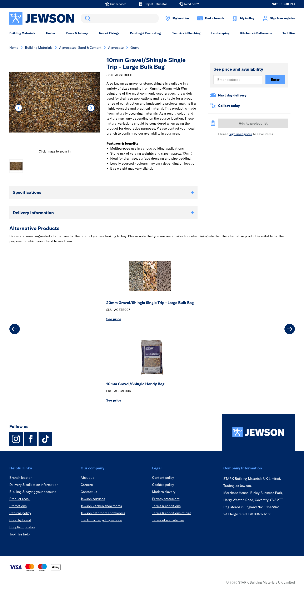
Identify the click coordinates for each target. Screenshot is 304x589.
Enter (275, 80)
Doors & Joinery (77, 33)
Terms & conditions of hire (171, 513)
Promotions (18, 506)
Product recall (19, 499)
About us (87, 477)
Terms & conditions (166, 506)
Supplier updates (22, 527)
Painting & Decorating (145, 33)
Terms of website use (168, 520)
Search (87, 18)
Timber (50, 33)
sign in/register (240, 134)
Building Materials (22, 33)
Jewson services (93, 499)
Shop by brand (20, 520)
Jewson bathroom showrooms (103, 513)
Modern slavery (163, 492)
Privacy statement (166, 499)
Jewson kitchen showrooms (101, 506)
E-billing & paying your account (32, 492)
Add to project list (253, 123)
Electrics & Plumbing (185, 33)
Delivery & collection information (33, 485)
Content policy (163, 477)
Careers (87, 485)
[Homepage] (258, 432)
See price (113, 319)
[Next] (289, 329)
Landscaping (220, 33)
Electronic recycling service (101, 520)
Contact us (89, 492)
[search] (120, 18)
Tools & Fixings (109, 33)
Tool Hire (289, 33)
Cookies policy (163, 485)
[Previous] (14, 329)
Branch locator (20, 477)
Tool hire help (19, 534)
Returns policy (20, 513)
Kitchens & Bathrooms (256, 33)
